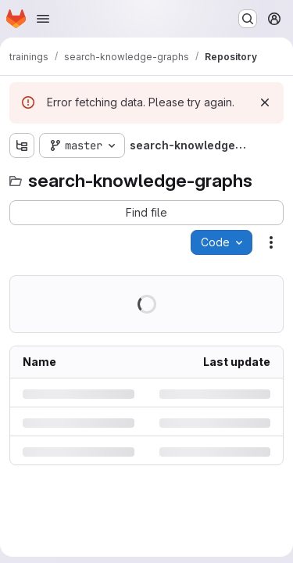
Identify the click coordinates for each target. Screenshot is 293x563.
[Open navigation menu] (42, 18)
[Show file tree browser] (21, 145)
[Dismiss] (264, 102)
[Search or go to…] (247, 18)
